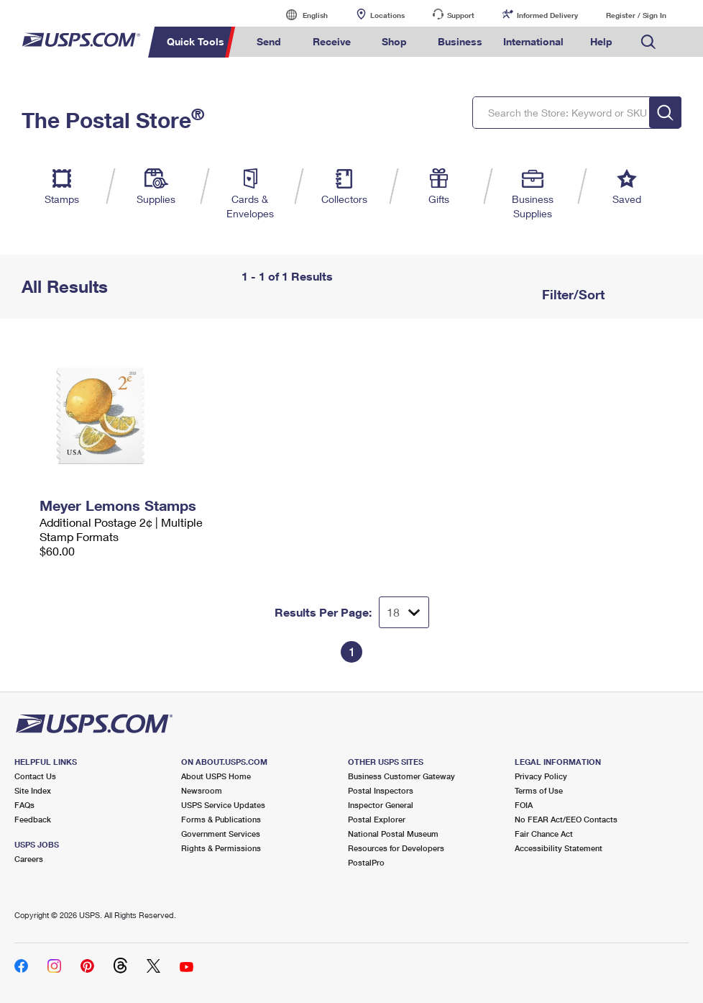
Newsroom (201, 790)
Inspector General (380, 804)
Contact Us (35, 776)
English (300, 14)
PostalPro (366, 862)
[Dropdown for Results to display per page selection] (404, 612)
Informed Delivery (547, 15)
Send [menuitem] (269, 41)
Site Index (32, 790)
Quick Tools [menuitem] (195, 41)
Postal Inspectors (380, 790)
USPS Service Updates (223, 804)
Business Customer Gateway (401, 776)
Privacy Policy (541, 776)
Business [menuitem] (460, 41)
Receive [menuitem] (332, 41)
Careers (28, 858)
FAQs (24, 804)
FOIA (524, 804)
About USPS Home (216, 776)
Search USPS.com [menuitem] (648, 42)
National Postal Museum (393, 833)
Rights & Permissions (221, 848)
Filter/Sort (571, 294)
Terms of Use (539, 790)
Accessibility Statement (558, 848)
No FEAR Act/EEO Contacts (566, 819)
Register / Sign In (636, 15)
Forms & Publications (221, 819)
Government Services (220, 833)
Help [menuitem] (601, 41)
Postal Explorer (376, 819)
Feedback (32, 819)
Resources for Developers (396, 848)
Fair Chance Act (544, 833)
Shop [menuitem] (394, 41)
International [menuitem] (533, 41)
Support (460, 15)
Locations (387, 15)
